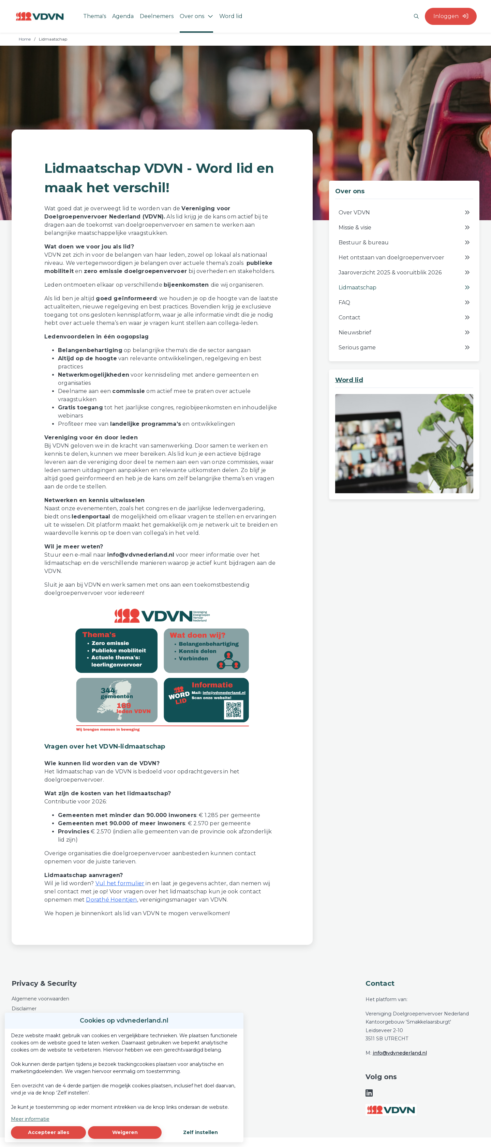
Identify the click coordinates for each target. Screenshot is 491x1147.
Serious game (404, 348)
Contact (404, 318)
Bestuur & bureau (404, 243)
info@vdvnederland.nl (400, 1053)
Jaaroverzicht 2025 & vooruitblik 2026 (404, 273)
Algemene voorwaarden (40, 999)
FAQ (404, 303)
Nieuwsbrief (404, 333)
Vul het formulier (119, 883)
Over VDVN (404, 213)
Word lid (349, 380)
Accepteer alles (48, 1132)
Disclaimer (24, 1009)
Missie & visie (404, 228)
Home (25, 39)
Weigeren (125, 1132)
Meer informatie (30, 1119)
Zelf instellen (200, 1132)
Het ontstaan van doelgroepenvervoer (404, 258)
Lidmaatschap (404, 288)
